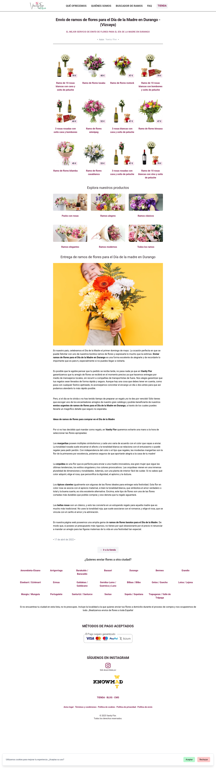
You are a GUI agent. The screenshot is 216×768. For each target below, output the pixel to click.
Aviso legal (69, 707)
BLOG (109, 697)
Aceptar (189, 759)
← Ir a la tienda (108, 550)
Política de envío (144, 707)
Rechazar (204, 759)
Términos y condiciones (85, 707)
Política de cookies (106, 707)
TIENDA (101, 697)
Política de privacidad (126, 707)
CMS (116, 697)
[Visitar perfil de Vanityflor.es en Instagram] (108, 665)
